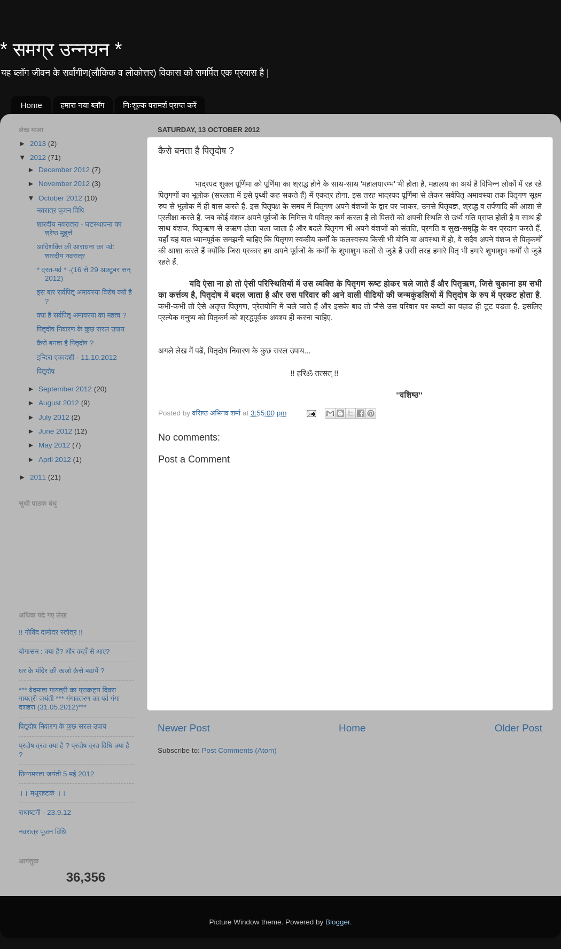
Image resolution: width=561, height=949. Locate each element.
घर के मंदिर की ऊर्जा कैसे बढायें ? (62, 671)
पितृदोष (45, 371)
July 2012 (55, 417)
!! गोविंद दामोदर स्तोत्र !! (51, 632)
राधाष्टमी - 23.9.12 (45, 812)
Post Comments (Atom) (239, 750)
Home (31, 105)
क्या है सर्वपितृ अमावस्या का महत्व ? (82, 315)
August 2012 (59, 403)
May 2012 (55, 445)
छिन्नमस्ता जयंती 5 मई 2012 (56, 774)
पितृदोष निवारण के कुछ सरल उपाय (80, 329)
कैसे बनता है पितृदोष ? (65, 343)
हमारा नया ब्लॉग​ (83, 105)
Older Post (518, 728)
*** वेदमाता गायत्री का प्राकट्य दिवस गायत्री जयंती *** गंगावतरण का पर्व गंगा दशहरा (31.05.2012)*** (69, 698)
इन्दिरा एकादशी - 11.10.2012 (77, 357)
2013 (39, 144)
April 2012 (55, 460)
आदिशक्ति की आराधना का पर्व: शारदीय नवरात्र (76, 251)
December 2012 (65, 170)
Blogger (337, 922)
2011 (39, 477)
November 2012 (65, 184)
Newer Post (184, 728)
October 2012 (61, 198)
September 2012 (66, 389)
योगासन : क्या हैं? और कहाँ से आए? (64, 651)
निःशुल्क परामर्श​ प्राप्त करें (160, 105)
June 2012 (56, 431)
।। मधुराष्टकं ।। (42, 793)
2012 (39, 157)
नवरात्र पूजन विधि (60, 210)
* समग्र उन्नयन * (61, 49)
